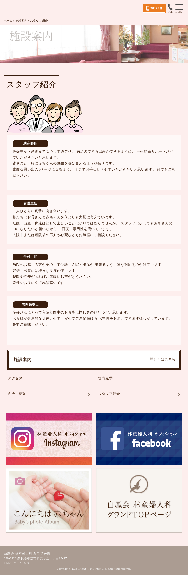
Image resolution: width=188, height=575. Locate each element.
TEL (170, 8)
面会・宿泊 (17, 394)
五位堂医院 (27, 8)
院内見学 (105, 378)
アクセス (15, 378)
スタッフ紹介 (109, 394)
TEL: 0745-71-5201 (17, 563)
